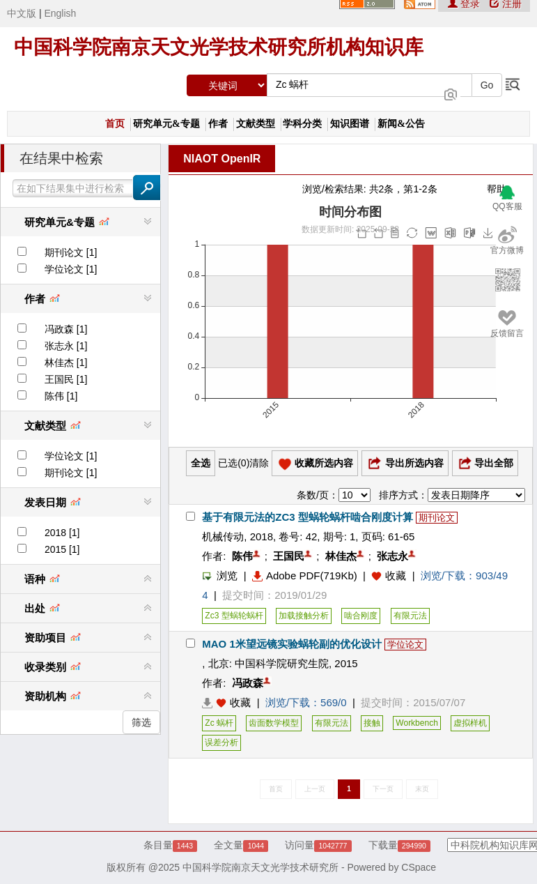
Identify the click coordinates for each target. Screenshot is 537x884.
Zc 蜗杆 (219, 723)
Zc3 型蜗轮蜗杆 (234, 615)
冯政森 (247, 683)
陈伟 (242, 556)
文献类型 (255, 124)
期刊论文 (437, 517)
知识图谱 (349, 124)
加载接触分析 (304, 615)
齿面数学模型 (274, 723)
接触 (372, 723)
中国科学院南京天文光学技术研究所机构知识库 (218, 47)
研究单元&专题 (166, 124)
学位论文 (405, 644)
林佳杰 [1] (66, 362)
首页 (115, 124)
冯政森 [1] (66, 329)
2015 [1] (62, 549)
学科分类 (302, 124)
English (60, 13)
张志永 (392, 556)
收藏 (395, 575)
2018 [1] (62, 532)
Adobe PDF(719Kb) (304, 575)
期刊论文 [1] (71, 252)
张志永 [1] (66, 345)
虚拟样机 (470, 723)
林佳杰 (341, 556)
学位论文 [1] (71, 269)
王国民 (288, 556)
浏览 (220, 575)
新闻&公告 (401, 124)
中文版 (21, 13)
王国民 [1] (66, 379)
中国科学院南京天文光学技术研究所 (260, 867)
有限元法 (410, 615)
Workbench (416, 723)
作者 (218, 124)
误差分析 (221, 742)
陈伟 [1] (61, 396)
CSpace (418, 867)
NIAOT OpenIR (221, 159)
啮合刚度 (361, 615)
